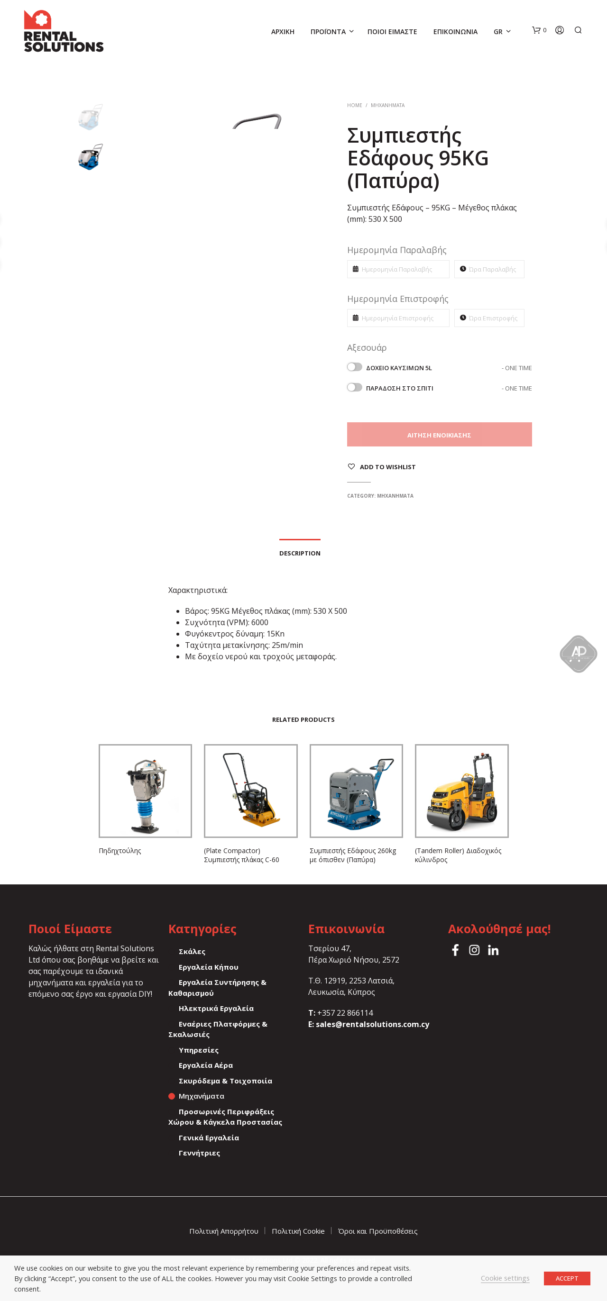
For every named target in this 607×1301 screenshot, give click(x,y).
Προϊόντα (328, 31)
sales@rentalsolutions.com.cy (372, 1024)
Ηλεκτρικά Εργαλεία (216, 1008)
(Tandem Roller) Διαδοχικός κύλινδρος (458, 855)
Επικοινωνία (455, 31)
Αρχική (282, 31)
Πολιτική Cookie (298, 1231)
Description (300, 553)
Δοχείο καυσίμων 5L (449, 368)
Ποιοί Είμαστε (392, 31)
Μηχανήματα (388, 105)
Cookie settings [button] (505, 1278)
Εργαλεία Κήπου (209, 967)
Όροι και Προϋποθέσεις (378, 1231)
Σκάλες (192, 951)
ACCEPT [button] (567, 1278)
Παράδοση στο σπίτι (449, 388)
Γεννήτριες (199, 1152)
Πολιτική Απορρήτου (223, 1231)
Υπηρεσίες (199, 1050)
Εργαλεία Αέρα (206, 1065)
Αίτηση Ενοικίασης (439, 435)
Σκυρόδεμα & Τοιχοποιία (225, 1080)
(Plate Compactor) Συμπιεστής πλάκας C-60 (241, 855)
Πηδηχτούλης (120, 850)
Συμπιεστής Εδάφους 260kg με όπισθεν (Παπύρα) (353, 855)
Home (354, 105)
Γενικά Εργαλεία (209, 1137)
